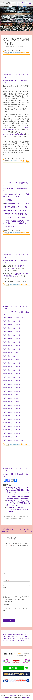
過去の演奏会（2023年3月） (12, 426)
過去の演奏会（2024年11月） (12, 356)
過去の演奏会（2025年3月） (12, 342)
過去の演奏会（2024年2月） (12, 387)
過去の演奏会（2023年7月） (12, 412)
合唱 (24, 516)
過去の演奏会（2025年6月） (12, 331)
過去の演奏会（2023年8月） (12, 408)
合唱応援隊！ (8, 3)
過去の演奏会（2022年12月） (12, 437)
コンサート (19, 516)
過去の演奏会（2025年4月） (12, 338)
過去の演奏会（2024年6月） (12, 373)
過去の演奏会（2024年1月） (12, 391)
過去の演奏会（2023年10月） (12, 401)
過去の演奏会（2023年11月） (12, 398)
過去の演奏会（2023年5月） (12, 419)
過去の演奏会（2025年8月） (12, 324)
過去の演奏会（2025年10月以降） (14, 317)
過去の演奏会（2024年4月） (12, 380)
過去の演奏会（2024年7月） (12, 370)
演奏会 (8, 518)
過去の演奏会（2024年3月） (12, 384)
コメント (7, 550)
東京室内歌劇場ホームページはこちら (17, 203)
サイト (5, 587)
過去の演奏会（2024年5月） (12, 377)
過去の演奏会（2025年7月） (12, 328)
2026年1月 (8, 217)
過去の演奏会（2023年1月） (12, 433)
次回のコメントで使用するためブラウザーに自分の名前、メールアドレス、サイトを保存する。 (16, 599)
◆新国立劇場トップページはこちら (14, 210)
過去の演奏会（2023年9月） (12, 405)
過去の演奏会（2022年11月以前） (14, 440)
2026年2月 (16, 217)
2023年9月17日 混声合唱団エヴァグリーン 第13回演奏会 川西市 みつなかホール (17, 509)
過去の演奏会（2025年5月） (12, 335)
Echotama (20, 46)
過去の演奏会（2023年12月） (12, 394)
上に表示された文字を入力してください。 (15, 609)
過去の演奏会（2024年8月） (12, 366)
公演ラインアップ (10, 226)
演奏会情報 (9, 516)
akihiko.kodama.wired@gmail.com (14, 134)
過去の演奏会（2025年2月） (12, 345)
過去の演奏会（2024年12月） (12, 352)
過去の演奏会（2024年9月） (12, 363)
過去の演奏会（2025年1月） (12, 349)
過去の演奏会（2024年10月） (12, 359)
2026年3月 (24, 217)
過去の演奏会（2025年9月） (12, 321)
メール (6, 580)
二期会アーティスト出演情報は (17, 214)
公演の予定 (8, 200)
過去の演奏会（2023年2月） (12, 430)
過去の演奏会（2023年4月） (12, 423)
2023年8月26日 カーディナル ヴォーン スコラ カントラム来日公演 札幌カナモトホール (18, 503)
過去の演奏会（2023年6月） (12, 415)
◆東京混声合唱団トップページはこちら (16, 207)
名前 (5, 573)
